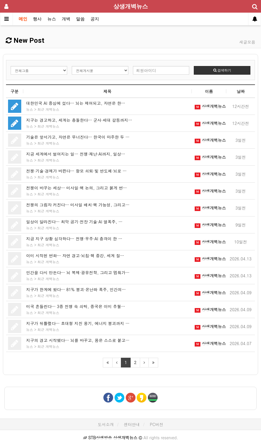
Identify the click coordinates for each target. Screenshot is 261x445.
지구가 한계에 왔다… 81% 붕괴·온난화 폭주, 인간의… (76, 289)
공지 (94, 19)
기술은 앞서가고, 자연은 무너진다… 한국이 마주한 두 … (77, 137)
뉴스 (51, 19)
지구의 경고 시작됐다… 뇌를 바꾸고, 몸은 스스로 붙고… (77, 340)
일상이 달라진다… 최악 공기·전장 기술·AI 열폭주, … (74, 222)
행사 (37, 19)
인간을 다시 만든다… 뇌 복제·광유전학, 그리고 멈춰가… (77, 272)
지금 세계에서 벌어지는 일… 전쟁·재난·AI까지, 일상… (75, 154)
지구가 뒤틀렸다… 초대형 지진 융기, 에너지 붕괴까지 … (77, 323)
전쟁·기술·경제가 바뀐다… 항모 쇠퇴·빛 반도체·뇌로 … (76, 171)
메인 (23, 19)
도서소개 (106, 424)
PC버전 (156, 424)
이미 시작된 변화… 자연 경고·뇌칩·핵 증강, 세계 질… (75, 255)
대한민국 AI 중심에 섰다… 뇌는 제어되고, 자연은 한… (75, 103)
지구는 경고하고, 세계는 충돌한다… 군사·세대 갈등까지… (79, 120)
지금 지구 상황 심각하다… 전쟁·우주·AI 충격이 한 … (74, 238)
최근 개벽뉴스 (48, 109)
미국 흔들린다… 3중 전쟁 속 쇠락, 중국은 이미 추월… (75, 306)
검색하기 (222, 70)
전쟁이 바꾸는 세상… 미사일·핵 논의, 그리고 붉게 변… (76, 188)
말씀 (80, 19)
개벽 (66, 19)
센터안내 (132, 424)
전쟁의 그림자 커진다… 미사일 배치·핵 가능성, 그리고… (77, 205)
